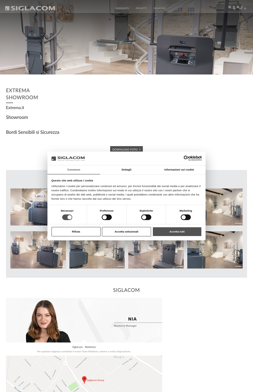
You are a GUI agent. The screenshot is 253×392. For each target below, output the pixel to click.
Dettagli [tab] (126, 169)
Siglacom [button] (160, 9)
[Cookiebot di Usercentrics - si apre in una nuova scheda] (186, 158)
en (240, 9)
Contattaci (79, 357)
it (244, 9)
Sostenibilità (57, 357)
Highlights (122, 9)
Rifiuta (76, 231)
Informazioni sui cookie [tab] (179, 169)
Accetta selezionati (126, 231)
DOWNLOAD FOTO (125, 149)
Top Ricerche (17, 357)
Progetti (141, 9)
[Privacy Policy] (14, 387)
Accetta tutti (177, 231)
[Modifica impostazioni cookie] (58, 387)
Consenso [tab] (73, 169)
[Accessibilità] (83, 387)
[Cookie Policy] (32, 387)
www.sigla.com (237, 387)
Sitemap (37, 357)
